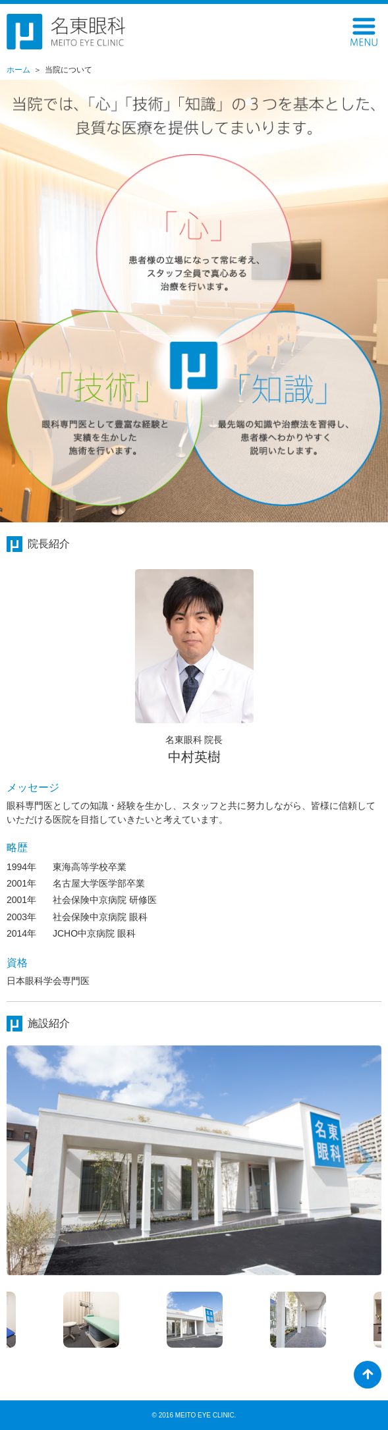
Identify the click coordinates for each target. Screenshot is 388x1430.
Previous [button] (22, 1160)
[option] (194, 1160)
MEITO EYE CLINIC (205, 1415)
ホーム (18, 69)
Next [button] (365, 1160)
